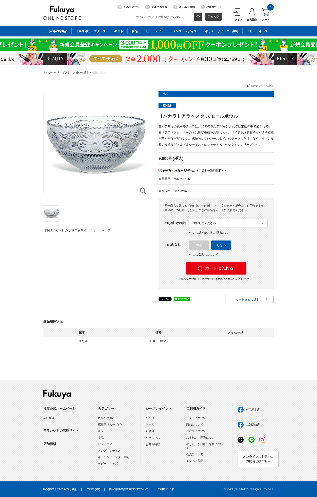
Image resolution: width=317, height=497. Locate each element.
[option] (95, 143)
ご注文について (196, 431)
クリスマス (153, 437)
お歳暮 (150, 431)
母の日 (150, 418)
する (199, 245)
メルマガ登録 (156, 7)
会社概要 (49, 418)
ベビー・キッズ (108, 463)
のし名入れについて (203, 254)
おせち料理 (153, 444)
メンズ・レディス (109, 450)
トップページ (51, 72)
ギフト (66, 72)
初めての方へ (128, 7)
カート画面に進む (247, 299)
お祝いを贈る (81, 72)
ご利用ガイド (211, 7)
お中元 (150, 424)
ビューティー (106, 444)
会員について (194, 454)
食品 (101, 437)
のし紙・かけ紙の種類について (210, 232)
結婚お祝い (98, 72)
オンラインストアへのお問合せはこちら (258, 459)
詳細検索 (213, 16)
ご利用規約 (93, 489)
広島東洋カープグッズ (112, 424)
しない (221, 245)
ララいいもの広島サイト (61, 430)
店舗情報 (49, 444)
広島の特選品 (106, 418)
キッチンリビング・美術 (113, 457)
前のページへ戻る (262, 86)
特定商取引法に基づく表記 (60, 489)
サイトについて (196, 418)
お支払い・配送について (201, 437)
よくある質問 (184, 7)
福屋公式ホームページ (59, 408)
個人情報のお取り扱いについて (128, 489)
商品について (194, 424)
